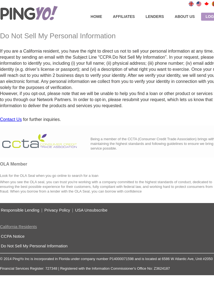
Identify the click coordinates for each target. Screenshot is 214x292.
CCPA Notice (12, 236)
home (96, 16)
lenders (155, 16)
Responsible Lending (20, 210)
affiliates (124, 16)
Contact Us (11, 119)
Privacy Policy (57, 210)
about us (185, 16)
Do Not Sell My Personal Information (34, 246)
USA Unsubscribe (91, 210)
